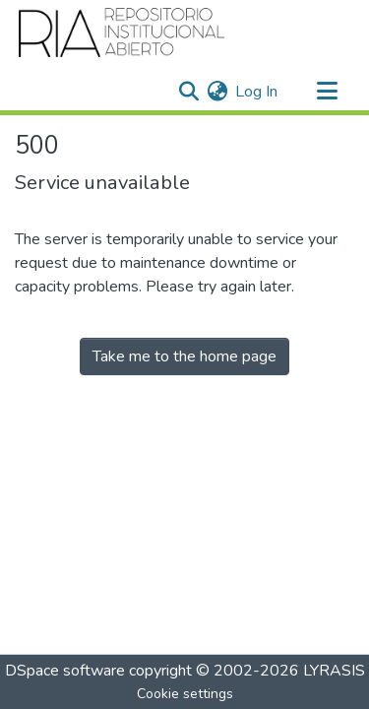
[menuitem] (217, 91)
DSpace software (65, 670)
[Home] (122, 32)
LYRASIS (334, 670)
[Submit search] (188, 91)
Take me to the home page (184, 356)
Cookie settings (185, 693)
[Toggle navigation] (326, 91)
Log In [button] (257, 91)
